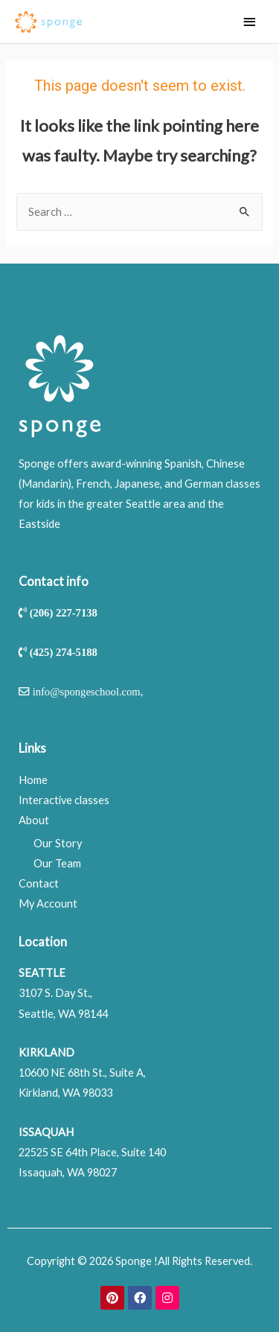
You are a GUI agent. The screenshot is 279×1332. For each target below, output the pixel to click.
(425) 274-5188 (63, 651)
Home (33, 780)
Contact (39, 883)
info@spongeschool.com (87, 691)
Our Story (57, 843)
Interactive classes (64, 800)
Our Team (57, 863)
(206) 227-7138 (63, 612)
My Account (48, 903)
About (34, 820)
